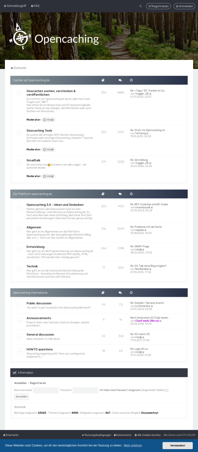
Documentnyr (150, 412)
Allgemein (34, 227)
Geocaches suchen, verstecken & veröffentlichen (51, 92)
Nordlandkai (142, 268)
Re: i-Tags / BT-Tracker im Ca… (148, 90)
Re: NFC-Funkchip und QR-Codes (149, 204)
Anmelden (20, 382)
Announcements (39, 318)
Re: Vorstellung (139, 159)
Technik (32, 266)
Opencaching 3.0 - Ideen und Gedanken (55, 204)
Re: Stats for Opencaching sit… (148, 130)
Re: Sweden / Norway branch (147, 303)
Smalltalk (33, 160)
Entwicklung (35, 246)
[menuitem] (35, 5)
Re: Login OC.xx (139, 349)
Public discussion (39, 303)
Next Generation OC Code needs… (149, 317)
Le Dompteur (142, 306)
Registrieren (38, 382)
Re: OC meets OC (140, 334)
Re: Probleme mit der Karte (146, 226)
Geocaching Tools (39, 130)
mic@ (48, 119)
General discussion (40, 334)
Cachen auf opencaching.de (31, 80)
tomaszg (140, 133)
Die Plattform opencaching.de (32, 193)
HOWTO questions (40, 349)
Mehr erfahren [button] (133, 445)
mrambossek (142, 207)
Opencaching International (30, 292)
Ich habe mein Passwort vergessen (120, 390)
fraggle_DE (142, 93)
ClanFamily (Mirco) (147, 320)
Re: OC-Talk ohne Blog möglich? (148, 265)
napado (139, 229)
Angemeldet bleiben (155, 390)
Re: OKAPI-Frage (139, 246)
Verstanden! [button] (177, 445)
